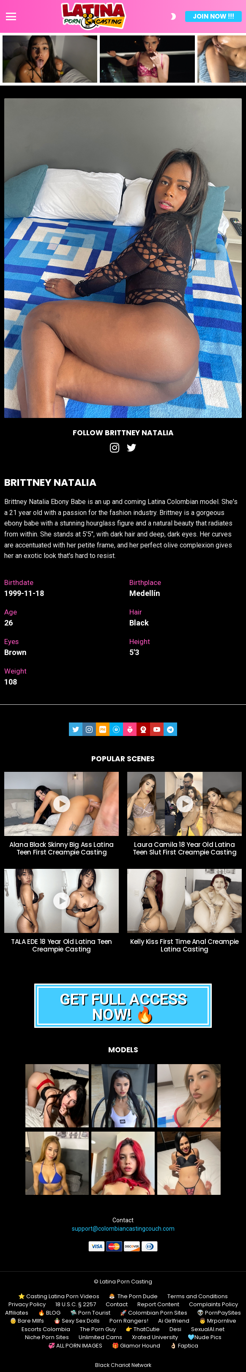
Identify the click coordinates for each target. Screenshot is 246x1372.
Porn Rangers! (128, 1321)
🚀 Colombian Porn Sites (153, 1313)
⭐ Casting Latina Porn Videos (58, 1296)
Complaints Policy (213, 1304)
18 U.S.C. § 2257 (75, 1304)
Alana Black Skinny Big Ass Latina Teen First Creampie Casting (61, 848)
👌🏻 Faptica (184, 1345)
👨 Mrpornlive (217, 1321)
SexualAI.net (207, 1329)
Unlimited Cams (100, 1337)
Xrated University (155, 1337)
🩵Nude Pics (204, 1337)
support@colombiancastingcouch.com (123, 1228)
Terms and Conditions (197, 1296)
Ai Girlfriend (173, 1321)
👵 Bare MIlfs (27, 1321)
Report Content (158, 1304)
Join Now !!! (213, 16)
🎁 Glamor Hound (136, 1345)
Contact (117, 1304)
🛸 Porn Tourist (90, 1313)
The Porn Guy (98, 1329)
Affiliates (16, 1313)
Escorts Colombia (46, 1329)
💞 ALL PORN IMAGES (75, 1345)
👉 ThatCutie (143, 1329)
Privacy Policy (27, 1304)
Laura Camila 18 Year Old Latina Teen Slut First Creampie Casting (185, 848)
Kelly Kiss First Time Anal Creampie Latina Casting (184, 945)
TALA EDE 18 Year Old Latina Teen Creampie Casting (61, 945)
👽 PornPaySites (219, 1313)
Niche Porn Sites (47, 1337)
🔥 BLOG (49, 1313)
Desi (175, 1329)
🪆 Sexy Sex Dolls (77, 1321)
